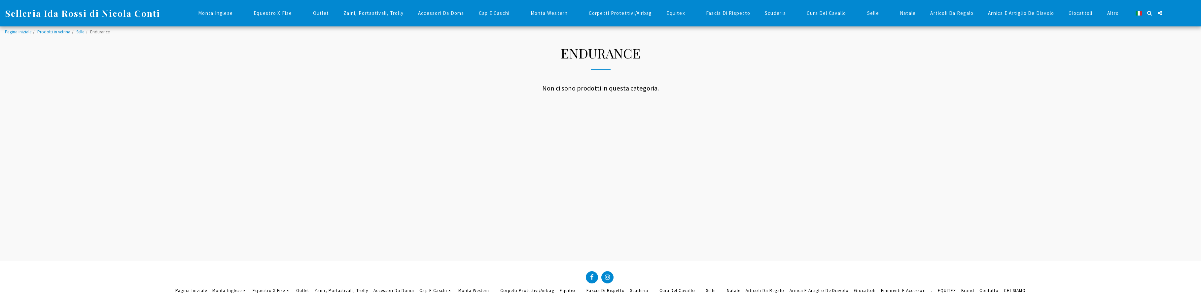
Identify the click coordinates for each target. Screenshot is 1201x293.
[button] (1149, 13)
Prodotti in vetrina (53, 32)
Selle (80, 32)
